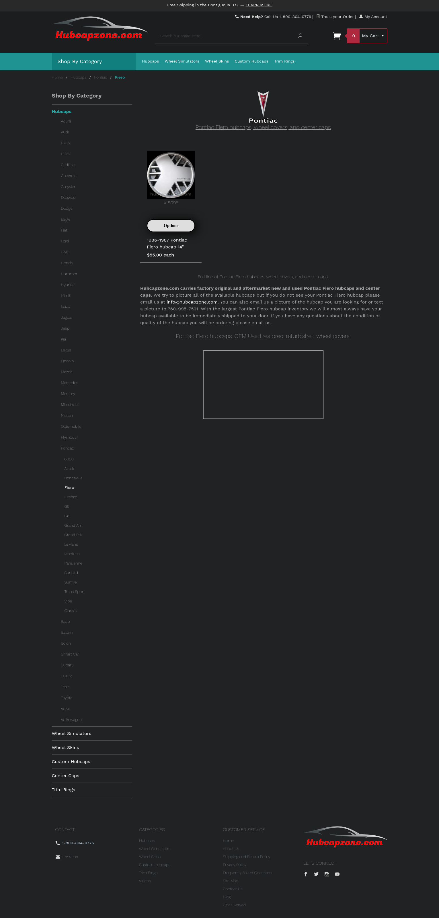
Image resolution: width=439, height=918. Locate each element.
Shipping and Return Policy (246, 856)
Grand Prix (74, 534)
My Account (373, 16)
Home (57, 77)
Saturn (67, 632)
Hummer (69, 273)
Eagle (66, 219)
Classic (71, 610)
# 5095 (171, 178)
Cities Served (234, 905)
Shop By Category (80, 61)
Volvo (66, 708)
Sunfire (71, 582)
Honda (67, 262)
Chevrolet (69, 175)
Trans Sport (75, 591)
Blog (227, 896)
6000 (69, 459)
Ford (65, 241)
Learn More (258, 5)
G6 (67, 516)
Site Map (230, 880)
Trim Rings (284, 61)
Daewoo (68, 197)
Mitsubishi (70, 404)
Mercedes (69, 382)
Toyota (67, 697)
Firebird (71, 497)
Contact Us (233, 888)
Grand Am (74, 525)
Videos (145, 880)
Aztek (69, 468)
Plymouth (69, 437)
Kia (63, 339)
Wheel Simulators (182, 61)
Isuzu (65, 306)
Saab (65, 621)
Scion (66, 643)
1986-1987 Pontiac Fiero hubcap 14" (167, 243)
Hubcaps (150, 61)
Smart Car (70, 654)
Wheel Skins (217, 61)
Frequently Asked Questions (247, 872)
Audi (65, 132)
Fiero (69, 487)
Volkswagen (71, 719)
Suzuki (67, 676)
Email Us (70, 857)
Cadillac (68, 164)
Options (171, 225)
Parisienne (74, 563)
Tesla (65, 686)
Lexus (66, 350)
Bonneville (74, 478)
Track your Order (335, 16)
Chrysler (68, 186)
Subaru (67, 665)
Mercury (68, 393)
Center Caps (65, 775)
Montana (72, 553)
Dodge (67, 208)
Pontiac (100, 77)
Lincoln (67, 361)
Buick (66, 153)
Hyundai (68, 284)
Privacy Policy (235, 864)
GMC (65, 252)
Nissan (67, 415)
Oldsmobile (71, 426)
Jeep (65, 328)
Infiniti (66, 295)
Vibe (68, 601)
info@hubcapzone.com (192, 302)
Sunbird (71, 572)
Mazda (67, 371)
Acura (66, 121)
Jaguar (67, 317)
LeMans (71, 544)
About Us (231, 848)
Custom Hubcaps (251, 61)
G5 (67, 506)
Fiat (64, 230)
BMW (65, 143)
